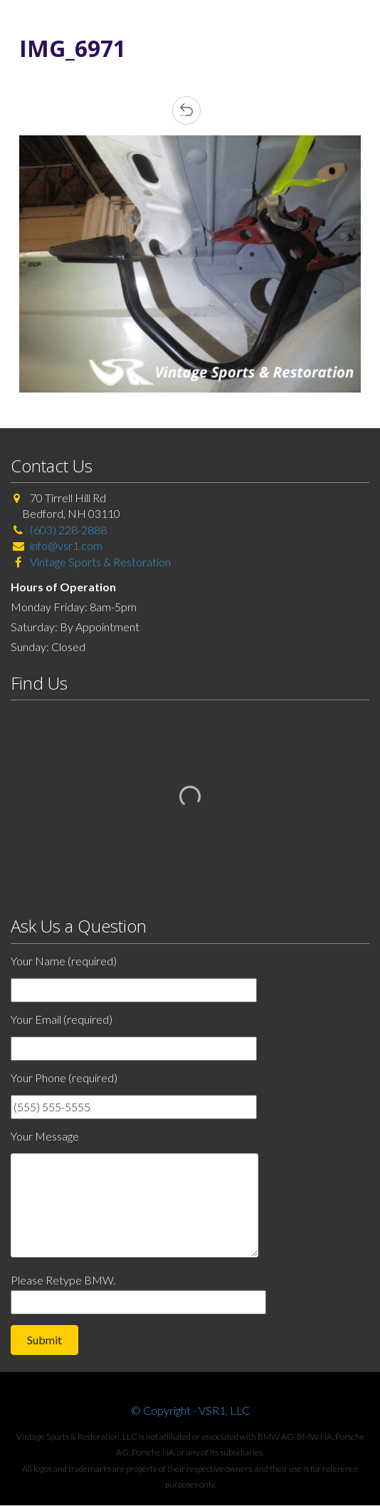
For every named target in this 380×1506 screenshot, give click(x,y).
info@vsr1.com (66, 545)
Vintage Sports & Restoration (99, 561)
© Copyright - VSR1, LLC (190, 1410)
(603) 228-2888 (68, 529)
